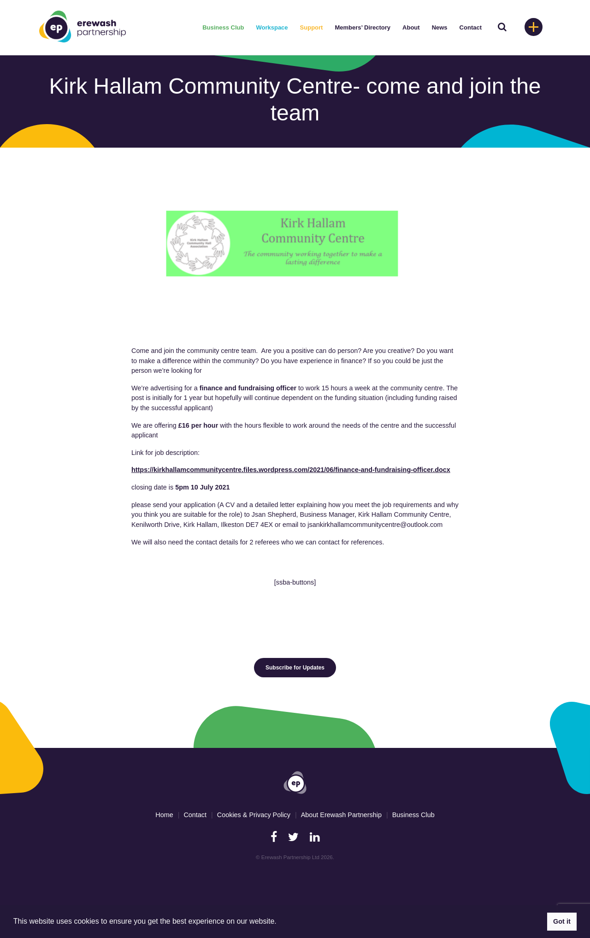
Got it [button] (562, 921)
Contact (471, 27)
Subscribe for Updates (295, 667)
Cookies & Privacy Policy (253, 815)
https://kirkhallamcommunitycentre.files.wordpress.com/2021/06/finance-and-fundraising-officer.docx (290, 469)
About (411, 27)
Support (311, 27)
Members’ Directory (362, 27)
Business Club (223, 27)
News (440, 27)
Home (164, 815)
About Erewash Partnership (341, 815)
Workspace (272, 27)
